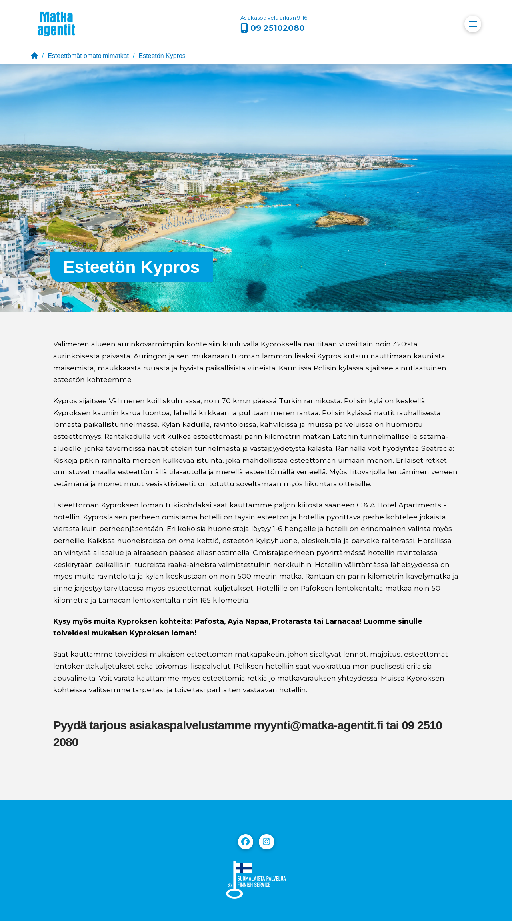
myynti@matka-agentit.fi (318, 725)
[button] (472, 24)
